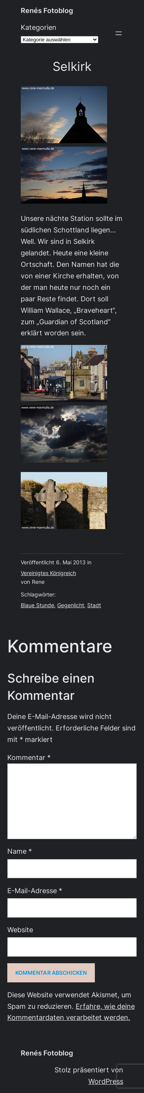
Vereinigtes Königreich (48, 573)
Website (20, 930)
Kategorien (38, 27)
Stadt (94, 605)
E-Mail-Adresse (34, 891)
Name (19, 851)
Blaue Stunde (37, 605)
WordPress (105, 1081)
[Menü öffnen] (118, 33)
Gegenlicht (70, 605)
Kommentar (29, 757)
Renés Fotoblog (47, 11)
